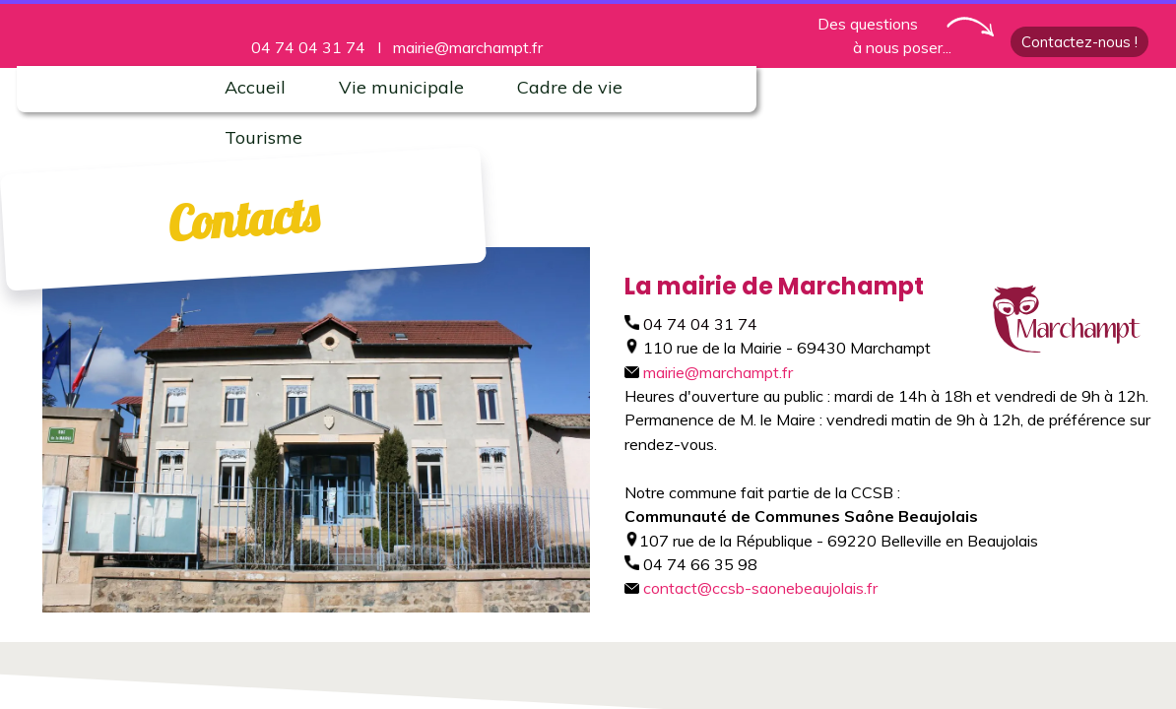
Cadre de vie (569, 87)
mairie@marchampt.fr (468, 47)
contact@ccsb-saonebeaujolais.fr (751, 588)
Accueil (255, 87)
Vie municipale (401, 87)
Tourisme (263, 137)
